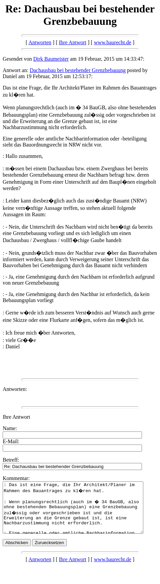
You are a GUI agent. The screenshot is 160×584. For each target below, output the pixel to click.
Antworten (39, 42)
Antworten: (15, 389)
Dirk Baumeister (51, 59)
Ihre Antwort (72, 42)
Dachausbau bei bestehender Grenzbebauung (78, 70)
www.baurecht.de (112, 42)
